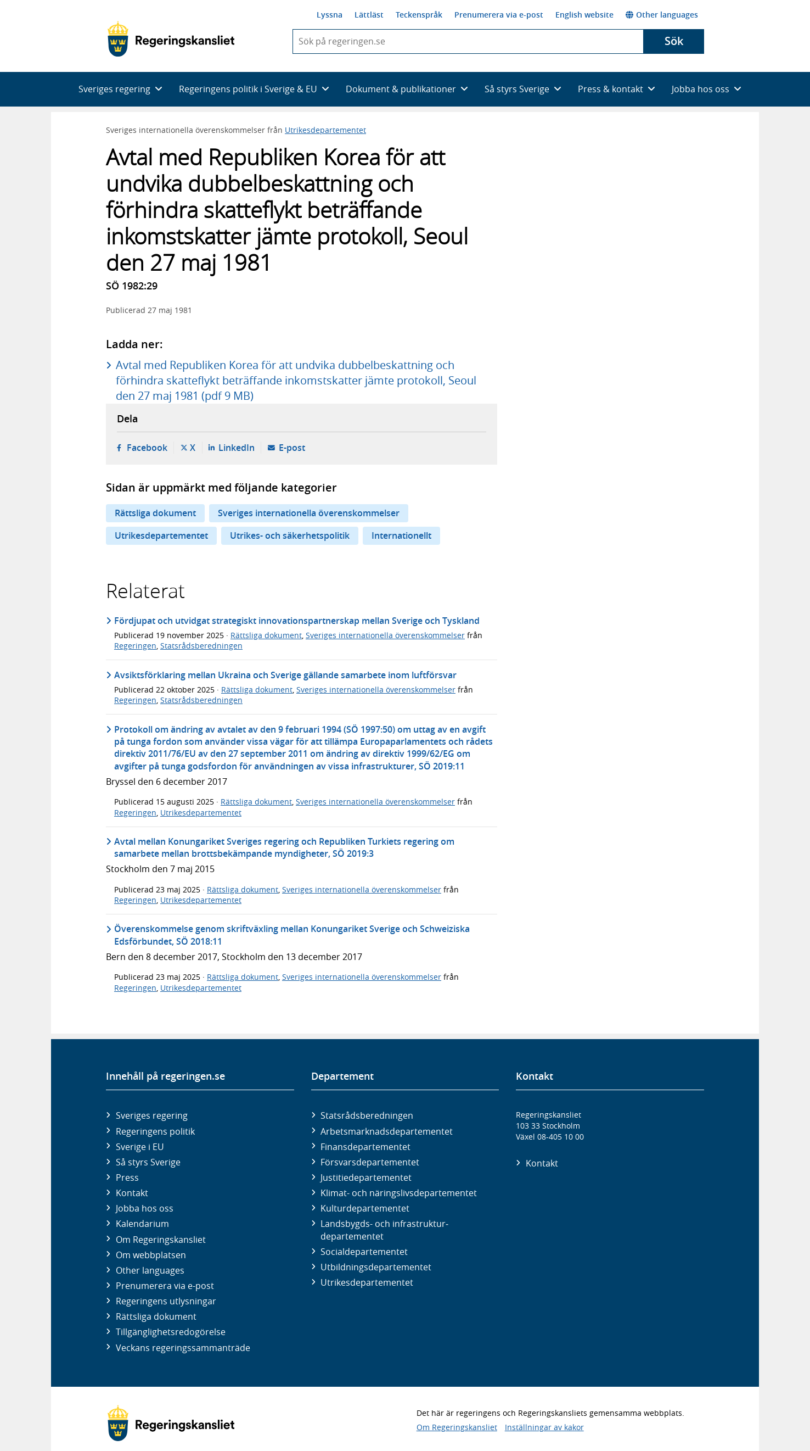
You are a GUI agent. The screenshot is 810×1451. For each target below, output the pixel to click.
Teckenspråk (419, 14)
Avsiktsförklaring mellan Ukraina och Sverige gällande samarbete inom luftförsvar (285, 675)
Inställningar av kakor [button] (544, 1427)
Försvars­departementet (369, 1162)
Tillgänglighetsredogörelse (171, 1332)
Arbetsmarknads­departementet (386, 1131)
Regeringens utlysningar (166, 1301)
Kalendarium (142, 1224)
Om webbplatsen (151, 1255)
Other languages (662, 14)
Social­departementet (364, 1252)
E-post (292, 448)
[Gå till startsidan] (171, 39)
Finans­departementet (365, 1147)
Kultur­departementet (364, 1208)
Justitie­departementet (366, 1177)
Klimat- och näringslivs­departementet (398, 1193)
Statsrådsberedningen (201, 645)
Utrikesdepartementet (325, 130)
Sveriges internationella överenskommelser (309, 513)
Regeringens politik (155, 1131)
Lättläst (369, 14)
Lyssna (329, 14)
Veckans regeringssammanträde (183, 1348)
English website (584, 14)
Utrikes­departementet (366, 1282)
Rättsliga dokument (155, 513)
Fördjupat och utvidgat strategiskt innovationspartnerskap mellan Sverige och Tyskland (297, 621)
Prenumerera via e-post (498, 14)
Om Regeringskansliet (161, 1240)
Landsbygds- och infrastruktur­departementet (384, 1230)
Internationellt (401, 535)
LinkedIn (236, 448)
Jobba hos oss (144, 1208)
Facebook (147, 448)
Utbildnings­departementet (375, 1267)
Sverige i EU (140, 1147)
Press (127, 1177)
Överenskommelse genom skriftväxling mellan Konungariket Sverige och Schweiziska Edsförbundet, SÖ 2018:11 (292, 935)
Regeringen (135, 645)
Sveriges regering (152, 1115)
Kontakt (132, 1193)
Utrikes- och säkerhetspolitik (290, 535)
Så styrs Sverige (148, 1162)
